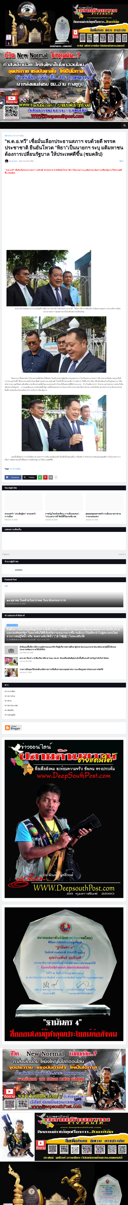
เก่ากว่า (122, 554)
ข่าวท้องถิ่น (9, 710)
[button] (124, 125)
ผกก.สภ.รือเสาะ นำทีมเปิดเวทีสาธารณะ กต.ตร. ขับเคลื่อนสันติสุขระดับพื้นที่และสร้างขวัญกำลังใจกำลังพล (64, 658)
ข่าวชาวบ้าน (10, 696)
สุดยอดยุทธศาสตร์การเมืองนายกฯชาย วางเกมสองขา (103, 515)
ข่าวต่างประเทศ (11, 705)
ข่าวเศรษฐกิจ (10, 715)
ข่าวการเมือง (18, 136)
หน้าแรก (8, 136)
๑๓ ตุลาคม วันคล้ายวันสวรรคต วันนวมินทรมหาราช (36, 600)
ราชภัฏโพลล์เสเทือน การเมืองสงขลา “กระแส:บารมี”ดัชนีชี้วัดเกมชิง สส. (62, 515)
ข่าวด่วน (8, 701)
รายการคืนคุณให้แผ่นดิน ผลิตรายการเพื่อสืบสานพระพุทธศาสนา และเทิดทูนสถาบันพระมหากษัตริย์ (61, 669)
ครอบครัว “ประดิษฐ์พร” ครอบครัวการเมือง (20, 515)
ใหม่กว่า (6, 554)
